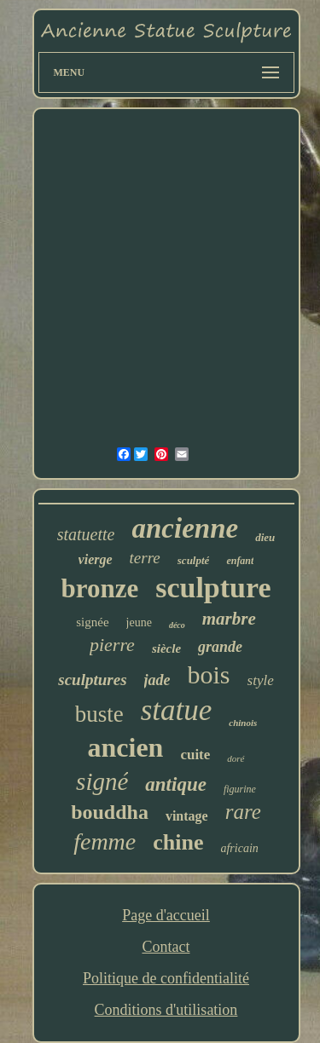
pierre (112, 644)
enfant (239, 561)
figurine (240, 789)
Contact (165, 946)
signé (102, 781)
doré (235, 758)
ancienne (184, 528)
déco (177, 625)
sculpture (213, 587)
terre (145, 558)
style (260, 680)
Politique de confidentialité (166, 978)
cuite (195, 754)
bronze (99, 588)
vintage (187, 816)
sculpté (193, 560)
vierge (96, 559)
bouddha (109, 812)
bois (209, 674)
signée (92, 622)
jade (157, 680)
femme (104, 841)
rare (243, 811)
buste (99, 714)
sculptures (92, 680)
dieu (265, 537)
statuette (86, 534)
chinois (243, 722)
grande (220, 646)
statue (176, 710)
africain (239, 848)
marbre (229, 618)
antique (176, 784)
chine (178, 842)
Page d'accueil (166, 915)
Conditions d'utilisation (166, 1009)
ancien (126, 747)
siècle (166, 648)
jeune (139, 622)
